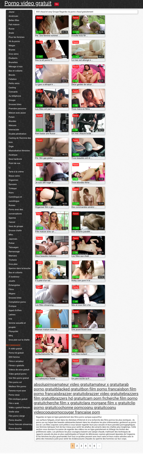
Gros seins (14, 54)
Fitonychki (13, 331)
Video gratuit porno (18, 374)
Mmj (11, 335)
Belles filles (14, 20)
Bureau (12, 205)
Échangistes (14, 285)
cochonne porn (69, 407)
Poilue (11, 243)
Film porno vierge (17, 416)
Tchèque (13, 188)
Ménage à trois (15, 66)
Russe (11, 28)
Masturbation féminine (19, 150)
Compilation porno (17, 302)
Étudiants (13, 58)
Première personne (17, 108)
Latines (12, 314)
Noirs (11, 192)
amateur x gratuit (106, 384)
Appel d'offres (15, 310)
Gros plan (13, 264)
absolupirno (44, 384)
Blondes (12, 121)
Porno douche (15, 420)
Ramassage (14, 251)
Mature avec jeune (17, 113)
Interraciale (14, 129)
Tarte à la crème (16, 171)
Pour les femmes (16, 37)
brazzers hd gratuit (69, 398)
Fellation (13, 79)
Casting (12, 87)
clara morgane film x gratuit (105, 403)
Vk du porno (14, 41)
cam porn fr (95, 398)
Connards (13, 92)
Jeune (11, 12)
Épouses (13, 184)
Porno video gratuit (28, 3)
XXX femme (14, 357)
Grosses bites (15, 104)
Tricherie (13, 260)
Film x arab (14, 403)
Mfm (11, 234)
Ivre (10, 319)
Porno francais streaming (20, 424)
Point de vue (14, 163)
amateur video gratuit (72, 384)
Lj (9, 167)
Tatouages (13, 247)
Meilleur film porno (17, 386)
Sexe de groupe (16, 226)
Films (11, 289)
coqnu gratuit (93, 407)
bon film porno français (102, 389)
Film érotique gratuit (18, 399)
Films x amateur (16, 361)
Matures (12, 125)
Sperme (12, 218)
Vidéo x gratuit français (19, 407)
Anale (11, 33)
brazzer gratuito (72, 393)
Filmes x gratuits (16, 365)
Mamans (13, 255)
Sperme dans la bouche (19, 268)
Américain (13, 16)
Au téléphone (15, 96)
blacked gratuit (69, 389)
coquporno (52, 412)
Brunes (12, 49)
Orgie (11, 146)
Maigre (12, 45)
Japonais (13, 239)
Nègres (12, 293)
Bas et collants (15, 71)
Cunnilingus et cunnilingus (15, 199)
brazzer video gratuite (105, 393)
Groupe (12, 100)
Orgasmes (13, 180)
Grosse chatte (15, 230)
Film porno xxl (15, 382)
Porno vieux (14, 395)
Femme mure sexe (17, 390)
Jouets (12, 281)
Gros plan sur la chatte (19, 340)
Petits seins (14, 83)
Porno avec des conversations (16, 211)
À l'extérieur (14, 276)
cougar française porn (81, 412)
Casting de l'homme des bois (20, 140)
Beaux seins (14, 176)
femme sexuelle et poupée (17, 325)
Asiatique (13, 155)
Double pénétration (17, 134)
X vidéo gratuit (15, 348)
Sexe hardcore (15, 159)
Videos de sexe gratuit (19, 369)
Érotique (12, 306)
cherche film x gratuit (63, 403)
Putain (12, 117)
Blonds (12, 75)
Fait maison (14, 24)
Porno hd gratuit (16, 353)
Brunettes (13, 62)
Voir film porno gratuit (19, 378)
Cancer (12, 222)
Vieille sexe (14, 411)
